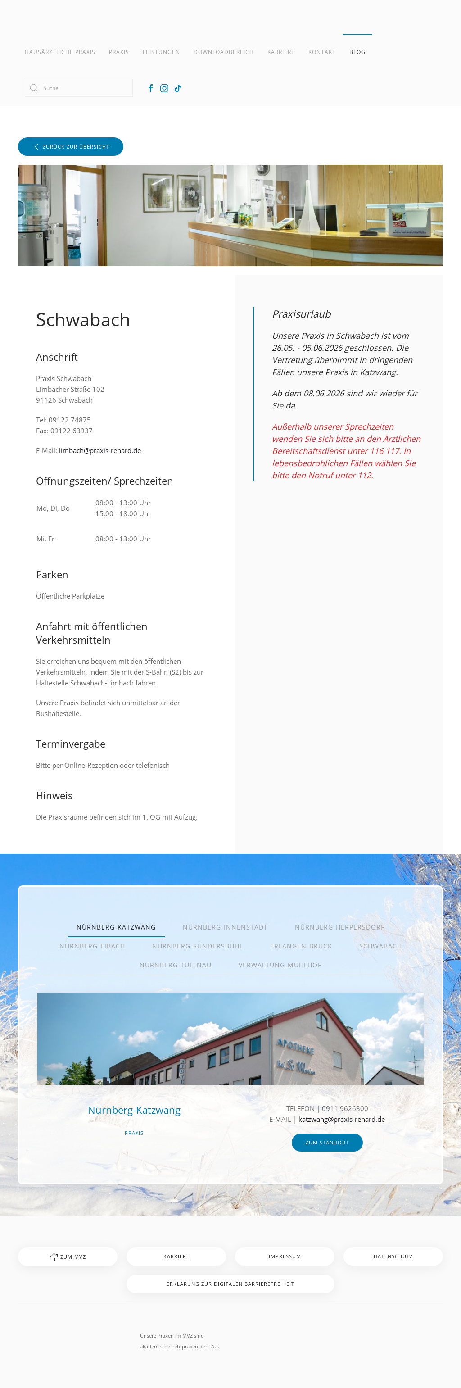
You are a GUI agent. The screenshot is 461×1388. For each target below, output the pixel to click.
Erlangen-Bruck (301, 946)
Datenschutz (393, 1256)
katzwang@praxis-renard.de (341, 1119)
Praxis (119, 52)
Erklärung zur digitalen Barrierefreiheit (230, 1283)
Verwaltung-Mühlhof (280, 965)
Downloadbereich (224, 52)
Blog (357, 52)
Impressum (285, 1256)
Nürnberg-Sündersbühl (197, 946)
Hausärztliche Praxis (60, 52)
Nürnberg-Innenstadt (225, 927)
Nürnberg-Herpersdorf (339, 927)
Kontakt (322, 52)
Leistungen (161, 52)
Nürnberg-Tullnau (176, 965)
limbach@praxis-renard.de (100, 450)
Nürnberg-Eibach (92, 946)
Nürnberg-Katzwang (116, 927)
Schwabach (380, 946)
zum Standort (327, 1142)
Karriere (281, 52)
